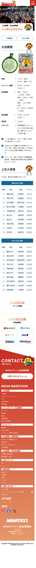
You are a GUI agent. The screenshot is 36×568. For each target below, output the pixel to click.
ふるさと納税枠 (6, 434)
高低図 (3, 418)
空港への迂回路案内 (7, 424)
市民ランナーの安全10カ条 (9, 449)
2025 (3, 472)
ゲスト (3, 399)
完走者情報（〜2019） (8, 462)
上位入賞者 (25, 38)
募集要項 (4, 431)
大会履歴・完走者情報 (8, 459)
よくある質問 (5, 497)
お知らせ (4, 479)
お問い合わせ (5, 503)
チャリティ (4, 511)
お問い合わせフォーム (17, 376)
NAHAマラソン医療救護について (11, 443)
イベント (4, 490)
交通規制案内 (5, 421)
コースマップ (5, 412)
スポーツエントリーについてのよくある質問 (15, 500)
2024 (3, 469)
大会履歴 (9, 38)
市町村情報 (4, 405)
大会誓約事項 (5, 402)
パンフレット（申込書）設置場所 (11, 436)
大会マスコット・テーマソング (11, 396)
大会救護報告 (5, 452)
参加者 (3, 484)
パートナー (4, 487)
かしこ (12, 511)
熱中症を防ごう (6, 446)
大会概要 (4, 394)
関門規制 (4, 415)
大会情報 (4, 482)
